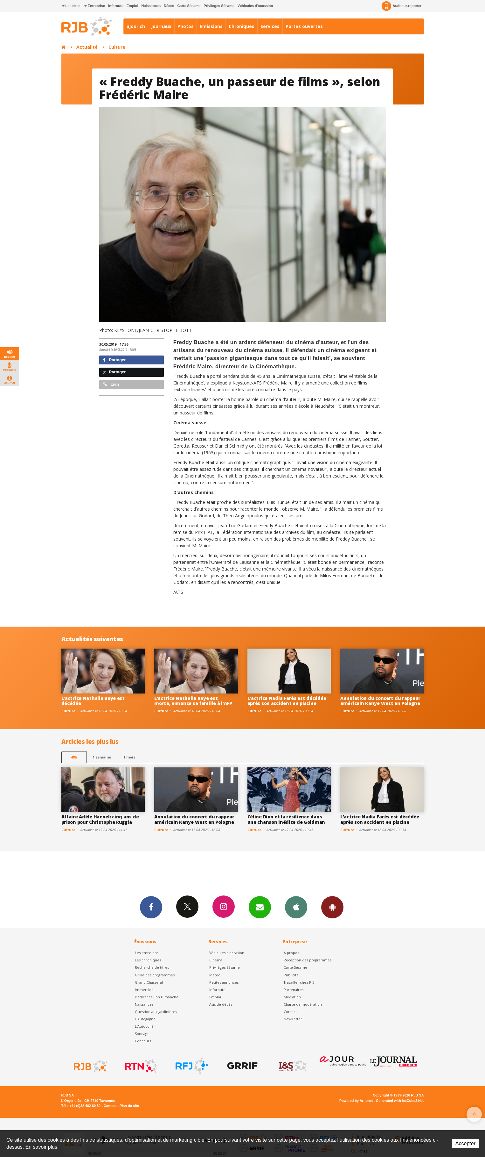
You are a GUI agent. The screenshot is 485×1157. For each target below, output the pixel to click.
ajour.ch (136, 26)
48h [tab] (74, 757)
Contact (290, 1012)
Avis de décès (220, 1004)
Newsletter (293, 1019)
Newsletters (260, 907)
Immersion (144, 990)
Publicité (291, 975)
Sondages (143, 1033)
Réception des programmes (307, 960)
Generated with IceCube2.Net (400, 1101)
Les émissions (146, 953)
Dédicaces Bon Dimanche (156, 997)
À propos (291, 953)
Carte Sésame (188, 6)
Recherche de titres (152, 967)
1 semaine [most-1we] (102, 757)
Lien (111, 384)
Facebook (151, 907)
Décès (169, 6)
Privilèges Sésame (219, 6)
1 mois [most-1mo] (129, 757)
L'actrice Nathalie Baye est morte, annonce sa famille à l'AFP (193, 701)
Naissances (151, 6)
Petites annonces (224, 982)
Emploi (132, 6)
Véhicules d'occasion (255, 6)
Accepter (465, 1143)
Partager (114, 359)
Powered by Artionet (356, 1101)
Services (270, 26)
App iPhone (296, 907)
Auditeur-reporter (401, 6)
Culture (116, 47)
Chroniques (241, 26)
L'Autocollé (144, 1026)
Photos (185, 26)
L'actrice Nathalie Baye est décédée (93, 701)
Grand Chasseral (149, 982)
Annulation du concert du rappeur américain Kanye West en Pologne (380, 701)
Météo (214, 975)
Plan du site (129, 1106)
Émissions (211, 26)
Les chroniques (148, 960)
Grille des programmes (155, 975)
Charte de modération (303, 1004)
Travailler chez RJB (299, 982)
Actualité (87, 47)
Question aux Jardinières (156, 1012)
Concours (143, 1041)
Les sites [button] (71, 6)
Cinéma (215, 960)
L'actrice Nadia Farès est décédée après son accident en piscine (286, 701)
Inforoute (115, 6)
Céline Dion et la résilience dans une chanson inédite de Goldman (286, 819)
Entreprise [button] (94, 6)
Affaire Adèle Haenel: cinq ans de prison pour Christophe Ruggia (100, 819)
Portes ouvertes (304, 26)
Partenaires (293, 990)
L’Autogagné (145, 1019)
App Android (332, 907)
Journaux (161, 26)
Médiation (292, 997)
